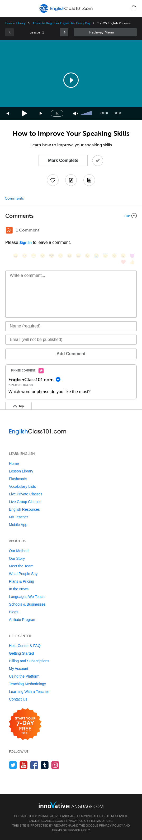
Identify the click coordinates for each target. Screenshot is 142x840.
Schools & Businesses (27, 604)
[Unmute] (75, 113)
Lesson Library (15, 23)
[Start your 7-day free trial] (25, 724)
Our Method (19, 551)
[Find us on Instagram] (55, 765)
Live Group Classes (25, 502)
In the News (19, 589)
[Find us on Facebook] (34, 765)
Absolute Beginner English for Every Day (61, 23)
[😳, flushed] (24, 255)
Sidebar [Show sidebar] (105, 32)
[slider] (86, 113)
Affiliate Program (22, 619)
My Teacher (18, 517)
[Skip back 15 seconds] (8, 113)
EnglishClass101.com (46, 820)
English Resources (24, 509)
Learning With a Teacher (29, 691)
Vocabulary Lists (22, 486)
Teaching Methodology (27, 684)
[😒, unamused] (42, 255)
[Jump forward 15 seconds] (41, 113)
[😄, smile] (15, 255)
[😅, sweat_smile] (78, 255)
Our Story (17, 558)
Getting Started (21, 653)
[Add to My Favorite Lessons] (53, 180)
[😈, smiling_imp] (132, 255)
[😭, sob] (96, 255)
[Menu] (8, 8)
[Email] (71, 340)
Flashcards (18, 479)
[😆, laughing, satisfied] (69, 255)
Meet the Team (21, 566)
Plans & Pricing (21, 581)
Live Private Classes (25, 494)
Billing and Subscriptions (29, 661)
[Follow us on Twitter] (13, 765)
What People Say (23, 574)
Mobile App (18, 525)
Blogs (13, 612)
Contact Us (18, 699)
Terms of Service (66, 830)
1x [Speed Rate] (57, 113)
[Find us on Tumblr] (45, 765)
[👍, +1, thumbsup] (132, 262)
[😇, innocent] (105, 255)
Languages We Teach (27, 597)
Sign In (25, 242)
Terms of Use (101, 820)
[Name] (71, 326)
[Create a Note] (71, 180)
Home (14, 463)
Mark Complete (63, 160)
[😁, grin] (33, 255)
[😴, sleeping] (114, 255)
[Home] (66, 12)
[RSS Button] (9, 230)
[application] (71, 80)
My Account (18, 669)
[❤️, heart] (123, 262)
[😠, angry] (60, 255)
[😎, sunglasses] (51, 255)
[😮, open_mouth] (123, 255)
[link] (64, 32)
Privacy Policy (76, 820)
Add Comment (70, 353)
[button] (133, 8)
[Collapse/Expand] (71, 215)
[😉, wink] (87, 255)
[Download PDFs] (89, 180)
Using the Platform (24, 676)
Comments (14, 198)
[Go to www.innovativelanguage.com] (71, 804)
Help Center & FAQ (25, 646)
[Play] (24, 113)
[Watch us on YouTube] (24, 765)
